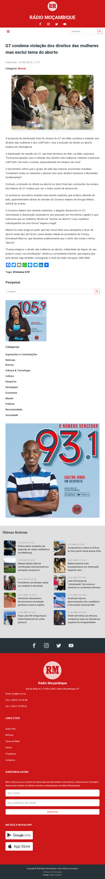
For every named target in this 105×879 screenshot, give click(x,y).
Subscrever (52, 812)
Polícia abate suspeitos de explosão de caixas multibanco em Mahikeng (33, 549)
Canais (8, 747)
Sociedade (11, 415)
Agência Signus (55, 875)
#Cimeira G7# (21, 272)
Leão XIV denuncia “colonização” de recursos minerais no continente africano (84, 584)
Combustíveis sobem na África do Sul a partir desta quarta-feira (84, 549)
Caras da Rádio (12, 741)
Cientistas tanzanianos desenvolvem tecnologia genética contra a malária (31, 601)
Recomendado (13, 409)
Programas (10, 753)
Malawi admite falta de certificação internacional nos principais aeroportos (33, 566)
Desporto (10, 381)
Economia (11, 392)
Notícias (10, 360)
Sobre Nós (10, 729)
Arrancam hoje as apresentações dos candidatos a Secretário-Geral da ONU (84, 601)
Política (9, 403)
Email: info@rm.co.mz (15, 693)
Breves (9, 364)
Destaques (11, 387)
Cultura (9, 376)
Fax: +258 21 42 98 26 (16, 706)
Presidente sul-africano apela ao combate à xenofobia (33, 584)
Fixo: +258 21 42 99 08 (16, 700)
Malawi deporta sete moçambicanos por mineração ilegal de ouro (83, 566)
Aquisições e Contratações (21, 354)
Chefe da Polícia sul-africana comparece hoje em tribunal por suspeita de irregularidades (84, 619)
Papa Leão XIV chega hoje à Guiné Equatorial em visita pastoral (32, 619)
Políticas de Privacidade (52, 872)
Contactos (10, 760)
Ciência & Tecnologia (17, 370)
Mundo (22, 68)
